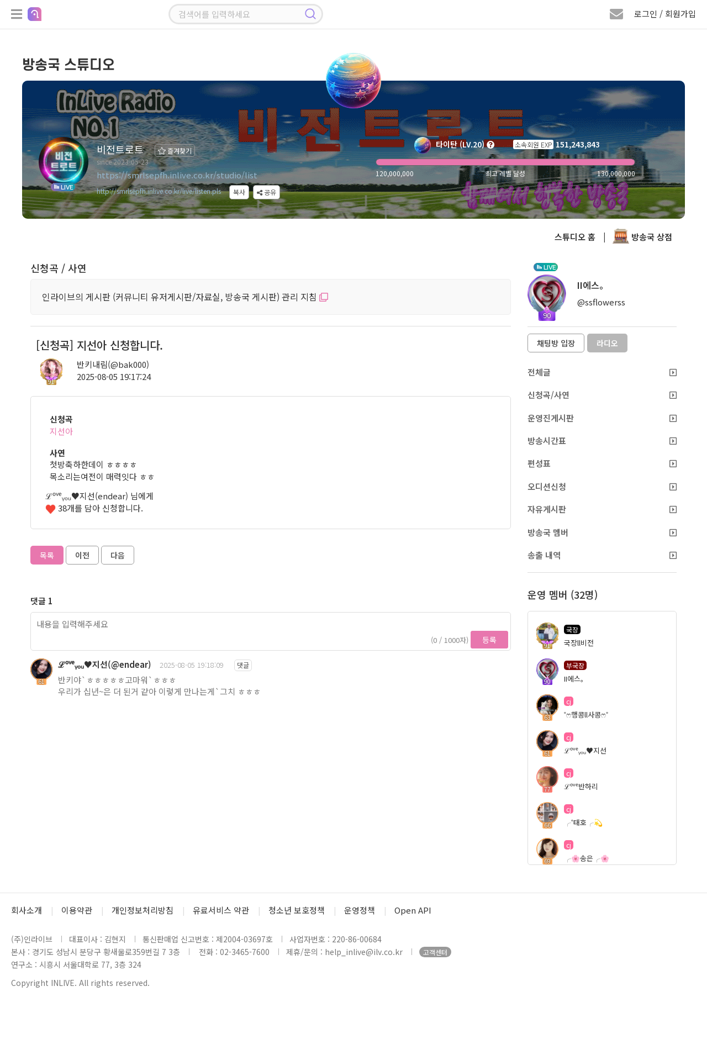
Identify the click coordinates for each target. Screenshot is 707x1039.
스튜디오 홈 (575, 236)
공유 (266, 192)
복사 (239, 192)
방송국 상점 (642, 236)
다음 (117, 555)
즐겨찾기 (175, 150)
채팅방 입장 (556, 343)
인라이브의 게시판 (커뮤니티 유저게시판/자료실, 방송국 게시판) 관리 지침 (185, 296)
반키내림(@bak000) (113, 364)
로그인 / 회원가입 (665, 13)
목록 (47, 555)
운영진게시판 (602, 418)
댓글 (243, 664)
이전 (82, 555)
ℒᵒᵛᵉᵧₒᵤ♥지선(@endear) (104, 664)
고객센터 (435, 952)
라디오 (607, 343)
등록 (489, 639)
